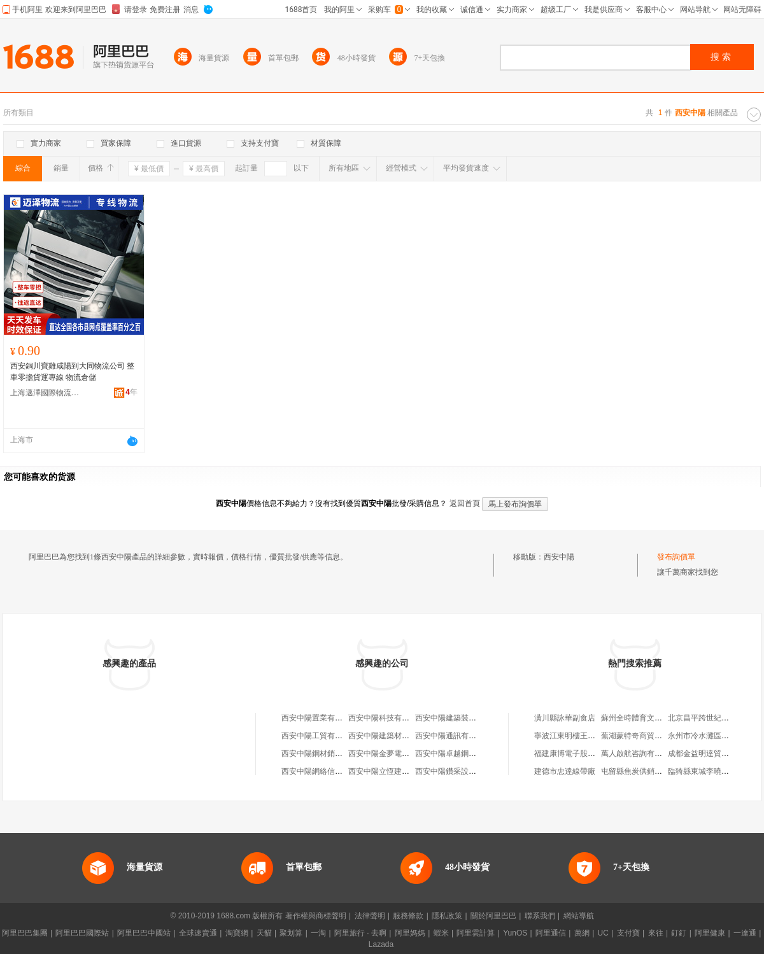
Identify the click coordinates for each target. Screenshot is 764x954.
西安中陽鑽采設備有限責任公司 (468, 771)
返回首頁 (464, 503)
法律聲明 (370, 915)
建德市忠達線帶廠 (564, 771)
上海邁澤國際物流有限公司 (45, 392)
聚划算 (290, 933)
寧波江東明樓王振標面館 (576, 735)
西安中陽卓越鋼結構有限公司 (464, 753)
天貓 (264, 933)
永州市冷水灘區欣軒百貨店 (714, 735)
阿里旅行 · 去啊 (360, 933)
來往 (655, 933)
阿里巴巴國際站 (82, 933)
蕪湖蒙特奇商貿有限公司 (643, 735)
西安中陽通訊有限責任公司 (461, 735)
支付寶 (628, 933)
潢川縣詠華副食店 (564, 717)
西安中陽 (559, 556)
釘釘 (678, 933)
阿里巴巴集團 (25, 933)
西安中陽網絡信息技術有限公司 (334, 771)
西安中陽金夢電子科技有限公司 (401, 753)
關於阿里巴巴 (493, 915)
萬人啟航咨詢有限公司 (639, 753)
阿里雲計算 (475, 933)
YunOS (515, 933)
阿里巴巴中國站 (144, 933)
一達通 (744, 933)
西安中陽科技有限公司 (386, 717)
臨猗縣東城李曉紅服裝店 (710, 771)
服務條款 (408, 915)
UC (603, 933)
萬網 (582, 933)
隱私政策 (447, 915)
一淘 (318, 933)
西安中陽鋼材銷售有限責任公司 (334, 753)
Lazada (381, 944)
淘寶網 (236, 933)
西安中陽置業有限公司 (319, 717)
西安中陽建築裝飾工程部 (457, 717)
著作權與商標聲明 (315, 915)
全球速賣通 (198, 933)
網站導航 (578, 915)
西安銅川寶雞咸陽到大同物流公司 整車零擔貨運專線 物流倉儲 (72, 371)
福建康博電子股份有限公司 (580, 753)
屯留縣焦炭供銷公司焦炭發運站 (654, 771)
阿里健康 (710, 933)
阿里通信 (550, 933)
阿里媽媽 (410, 933)
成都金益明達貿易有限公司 (714, 753)
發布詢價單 (676, 556)
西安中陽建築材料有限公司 (394, 735)
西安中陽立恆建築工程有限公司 (401, 771)
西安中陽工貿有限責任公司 (327, 735)
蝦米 (441, 933)
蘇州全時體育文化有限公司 (647, 717)
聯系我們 (540, 915)
